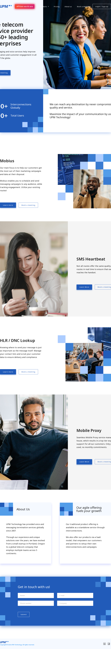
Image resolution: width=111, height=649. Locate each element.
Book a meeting (83, 6)
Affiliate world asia (25, 6)
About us (68, 6)
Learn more (8, 205)
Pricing (57, 6)
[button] (44, 6)
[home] (6, 6)
